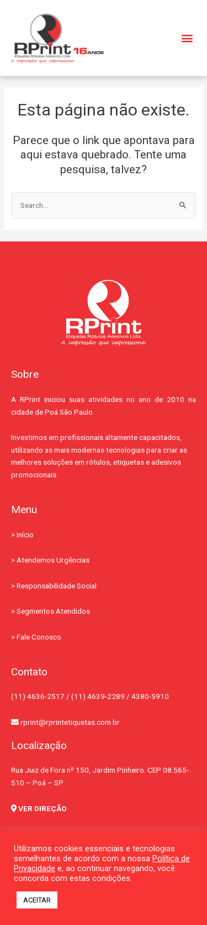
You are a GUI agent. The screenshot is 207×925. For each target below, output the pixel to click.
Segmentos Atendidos (53, 611)
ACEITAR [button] (37, 900)
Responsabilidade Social (57, 585)
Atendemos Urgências (53, 559)
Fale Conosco (39, 636)
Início (25, 534)
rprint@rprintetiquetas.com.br (65, 722)
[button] (187, 38)
